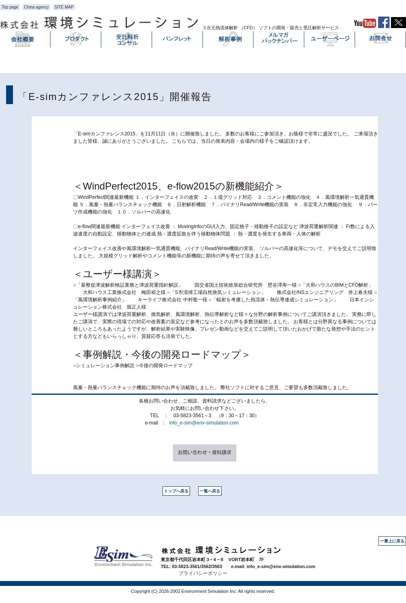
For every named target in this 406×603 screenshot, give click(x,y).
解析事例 (229, 41)
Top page (10, 7)
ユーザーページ (330, 41)
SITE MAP (63, 7)
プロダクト (76, 41)
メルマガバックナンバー (279, 41)
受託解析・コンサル (127, 41)
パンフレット (178, 41)
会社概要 (26, 41)
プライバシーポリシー (203, 573)
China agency (36, 7)
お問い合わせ (381, 41)
